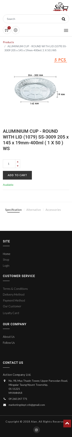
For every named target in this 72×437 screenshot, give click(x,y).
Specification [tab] (13, 209)
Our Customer (12, 306)
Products (8, 42)
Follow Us (9, 342)
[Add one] (17, 162)
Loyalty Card (11, 313)
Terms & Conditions (15, 288)
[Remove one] (17, 166)
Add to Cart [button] (17, 175)
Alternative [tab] (33, 209)
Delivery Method (13, 294)
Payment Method (14, 300)
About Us (9, 336)
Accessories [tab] (53, 209)
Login (6, 265)
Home (6, 253)
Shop (6, 259)
